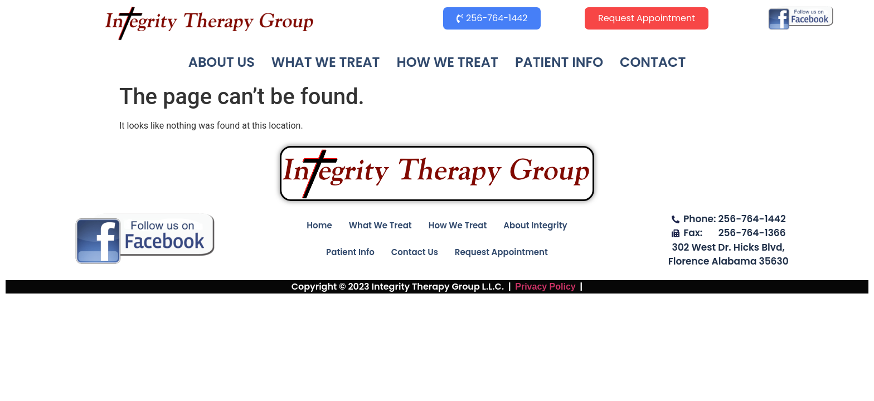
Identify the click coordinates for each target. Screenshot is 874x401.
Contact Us (414, 252)
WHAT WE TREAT (325, 62)
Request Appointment (501, 252)
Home (319, 225)
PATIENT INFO (559, 62)
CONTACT (653, 62)
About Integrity (535, 225)
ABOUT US (221, 62)
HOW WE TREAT (447, 62)
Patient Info (350, 252)
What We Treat (380, 225)
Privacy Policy (545, 286)
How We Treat (458, 225)
